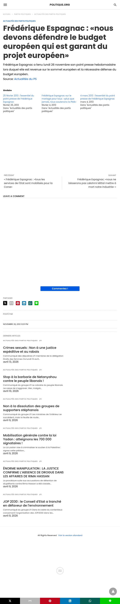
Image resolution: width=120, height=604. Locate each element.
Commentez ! (60, 288)
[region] (60, 143)
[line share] (36, 303)
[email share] (11, 303)
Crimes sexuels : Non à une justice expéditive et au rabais (29, 349)
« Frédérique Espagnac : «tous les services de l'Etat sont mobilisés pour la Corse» (28, 183)
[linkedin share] (24, 303)
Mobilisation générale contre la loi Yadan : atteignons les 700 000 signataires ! (29, 439)
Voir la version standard (70, 535)
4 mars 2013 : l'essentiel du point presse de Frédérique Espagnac (97, 97)
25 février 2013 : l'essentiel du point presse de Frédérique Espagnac (18, 98)
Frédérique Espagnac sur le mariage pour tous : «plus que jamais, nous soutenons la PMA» (59, 98)
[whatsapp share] (30, 303)
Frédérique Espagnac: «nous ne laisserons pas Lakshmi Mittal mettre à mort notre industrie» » (92, 183)
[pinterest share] (18, 303)
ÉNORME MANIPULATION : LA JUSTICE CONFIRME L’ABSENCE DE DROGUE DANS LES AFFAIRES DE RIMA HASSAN (33, 472)
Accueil (7, 14)
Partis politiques (22, 14)
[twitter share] (5, 303)
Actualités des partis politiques (50, 14)
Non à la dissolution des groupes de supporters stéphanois (31, 408)
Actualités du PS (25, 79)
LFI (40, 340)
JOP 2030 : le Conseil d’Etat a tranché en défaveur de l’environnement (32, 503)
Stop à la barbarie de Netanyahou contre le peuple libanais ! (30, 379)
